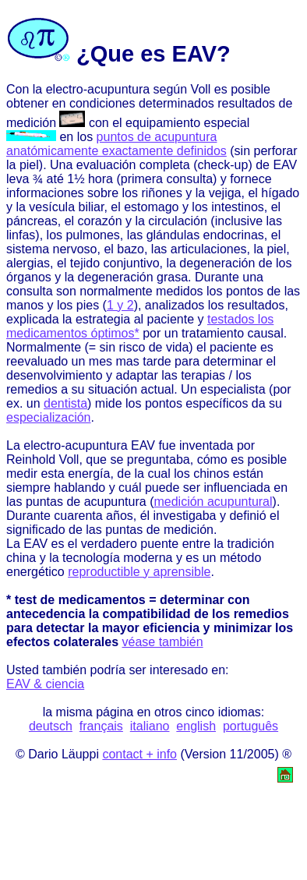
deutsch (50, 726)
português (250, 726)
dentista (65, 403)
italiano (150, 726)
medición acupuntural (213, 501)
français (101, 726)
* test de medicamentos (76, 599)
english (196, 726)
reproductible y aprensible (139, 571)
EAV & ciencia (45, 684)
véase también (162, 642)
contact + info (139, 754)
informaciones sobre (62, 193)
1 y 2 (120, 305)
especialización (48, 417)
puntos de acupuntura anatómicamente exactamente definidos (116, 143)
